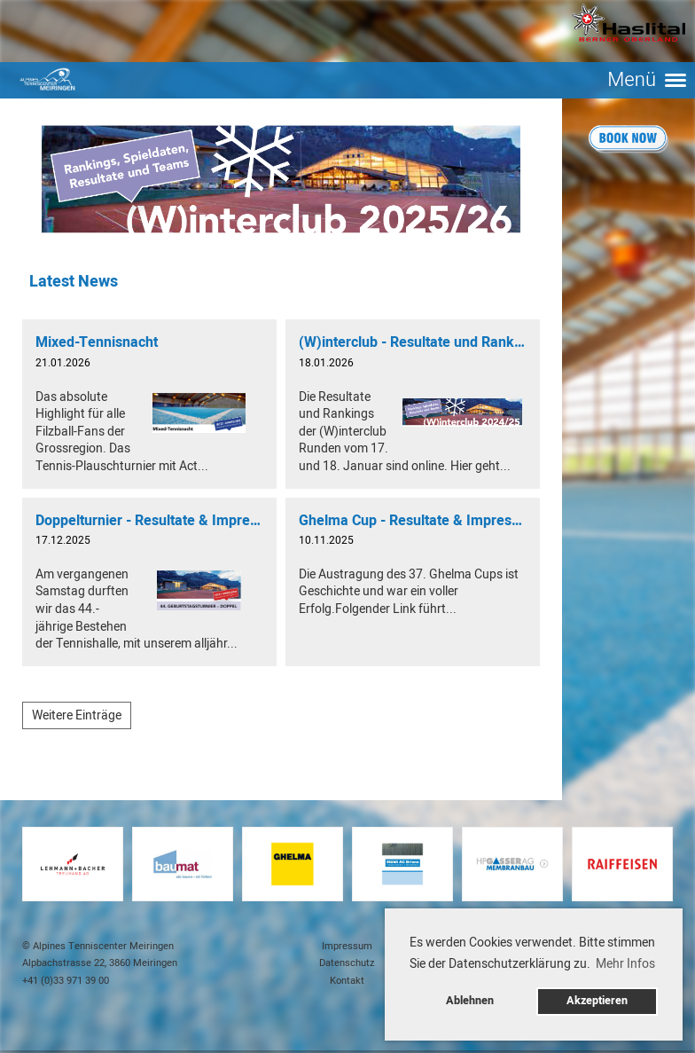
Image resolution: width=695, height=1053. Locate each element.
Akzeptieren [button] (597, 1001)
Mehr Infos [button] (625, 964)
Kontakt (347, 980)
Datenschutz (347, 962)
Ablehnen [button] (470, 1001)
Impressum (347, 946)
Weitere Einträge (76, 715)
